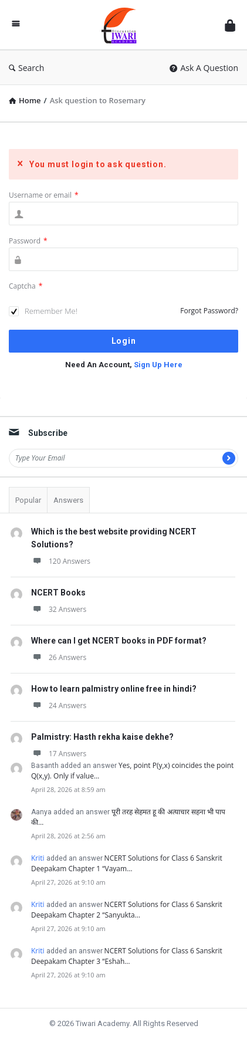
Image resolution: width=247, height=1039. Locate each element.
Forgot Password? (209, 311)
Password (28, 241)
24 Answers (58, 705)
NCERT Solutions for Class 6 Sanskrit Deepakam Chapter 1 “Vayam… (126, 863)
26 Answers (58, 657)
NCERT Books (58, 592)
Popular (28, 500)
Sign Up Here (158, 364)
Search (26, 67)
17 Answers (58, 754)
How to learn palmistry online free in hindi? (114, 688)
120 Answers (60, 561)
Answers (68, 500)
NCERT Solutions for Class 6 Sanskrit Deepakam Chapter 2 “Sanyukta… (126, 909)
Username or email (44, 195)
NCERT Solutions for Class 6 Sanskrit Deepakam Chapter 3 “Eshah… (126, 956)
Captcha (25, 286)
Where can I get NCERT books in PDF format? (119, 640)
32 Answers (58, 609)
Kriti (38, 858)
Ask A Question (204, 67)
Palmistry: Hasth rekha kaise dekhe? (102, 737)
